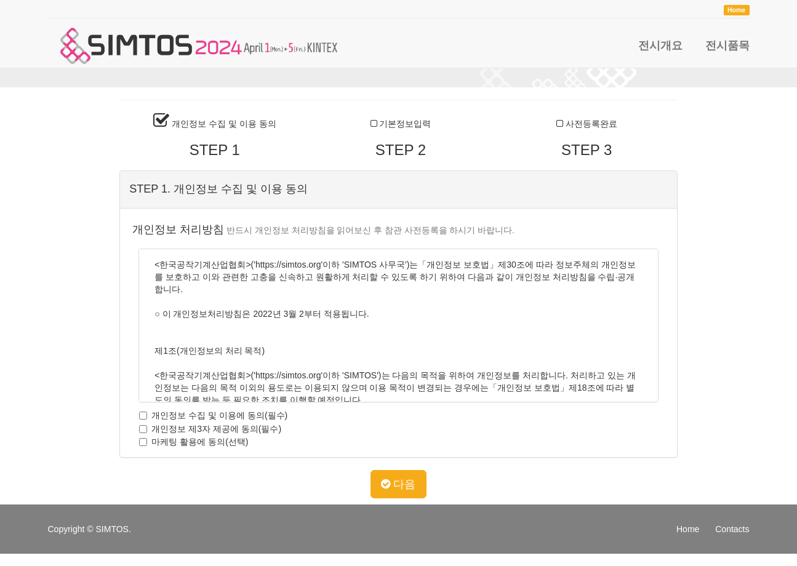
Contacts (732, 529)
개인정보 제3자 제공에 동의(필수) (206, 429)
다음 (398, 484)
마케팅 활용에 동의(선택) (190, 442)
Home (687, 529)
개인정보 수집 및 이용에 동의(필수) (209, 415)
